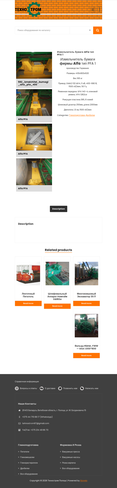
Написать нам (91, 396)
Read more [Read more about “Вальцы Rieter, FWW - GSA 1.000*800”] (86, 355)
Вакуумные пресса (71, 481)
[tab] (58, 209)
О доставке (50, 396)
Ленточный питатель (28, 295)
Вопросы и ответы (28, 396)
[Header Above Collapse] (99, 9)
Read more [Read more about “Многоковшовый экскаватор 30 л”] (86, 303)
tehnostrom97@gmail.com (35, 451)
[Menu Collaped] (93, 9)
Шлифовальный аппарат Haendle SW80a (57, 296)
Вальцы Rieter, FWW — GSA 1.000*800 (86, 347)
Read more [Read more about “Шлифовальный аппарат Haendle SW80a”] (57, 306)
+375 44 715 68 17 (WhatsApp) (37, 444)
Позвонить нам (70, 396)
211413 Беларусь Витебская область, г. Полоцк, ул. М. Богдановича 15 (54, 437)
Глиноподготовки (77, 115)
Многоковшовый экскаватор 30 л (86, 295)
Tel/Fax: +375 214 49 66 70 (35, 457)
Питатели (24, 481)
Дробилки (90, 115)
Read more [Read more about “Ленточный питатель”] (28, 303)
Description (58, 208)
